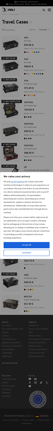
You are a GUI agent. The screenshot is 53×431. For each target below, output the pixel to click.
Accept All (26, 245)
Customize (26, 252)
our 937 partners (17, 181)
